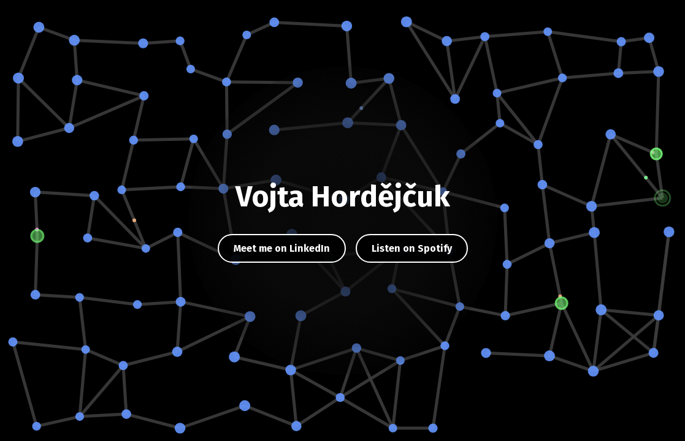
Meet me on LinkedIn (282, 248)
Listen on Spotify (412, 248)
